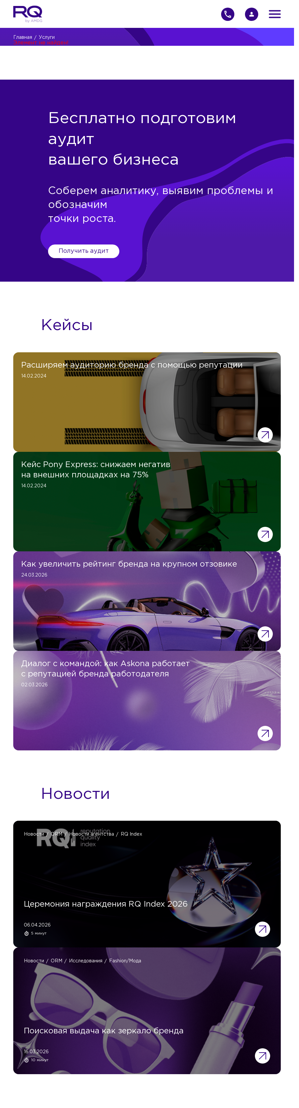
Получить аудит (84, 251)
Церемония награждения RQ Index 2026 (106, 904)
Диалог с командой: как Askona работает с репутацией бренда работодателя (105, 669)
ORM (56, 834)
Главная (22, 37)
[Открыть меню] (275, 14)
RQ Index (131, 834)
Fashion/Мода (125, 961)
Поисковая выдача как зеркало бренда (104, 1031)
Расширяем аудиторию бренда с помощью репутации (132, 365)
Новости (34, 834)
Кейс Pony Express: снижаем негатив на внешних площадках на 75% (95, 470)
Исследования (85, 961)
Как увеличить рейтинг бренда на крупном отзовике (129, 564)
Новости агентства (91, 834)
